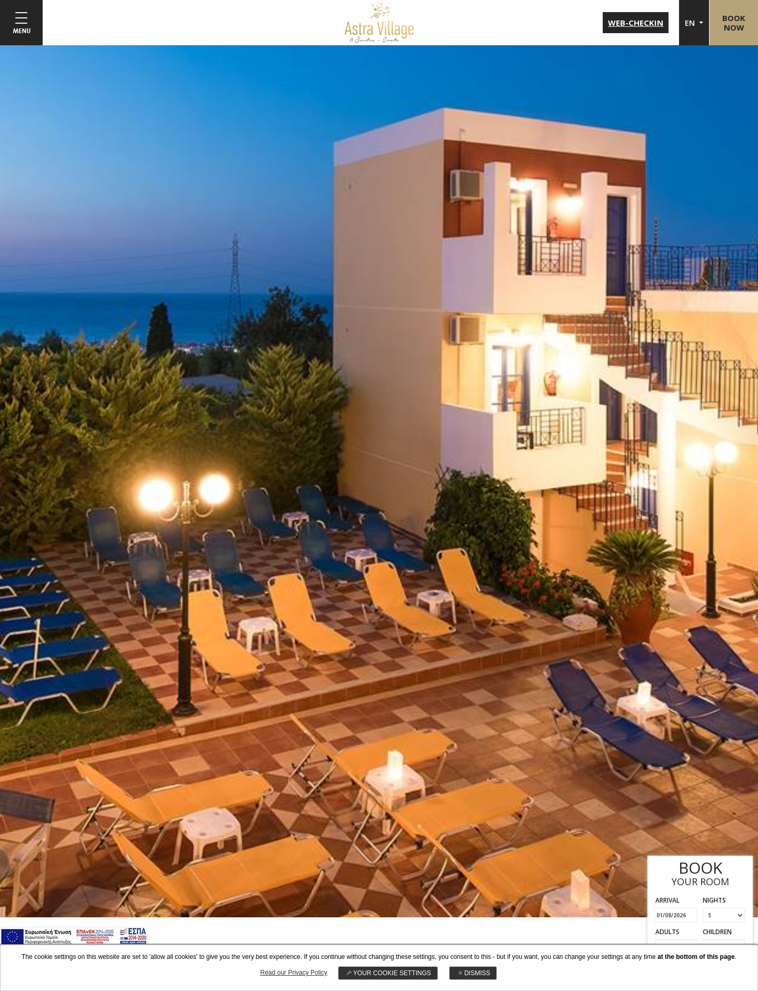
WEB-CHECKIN (634, 22)
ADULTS (667, 932)
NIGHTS (714, 900)
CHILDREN (717, 932)
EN (690, 22)
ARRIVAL (667, 900)
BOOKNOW (733, 23)
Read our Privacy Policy (293, 972)
